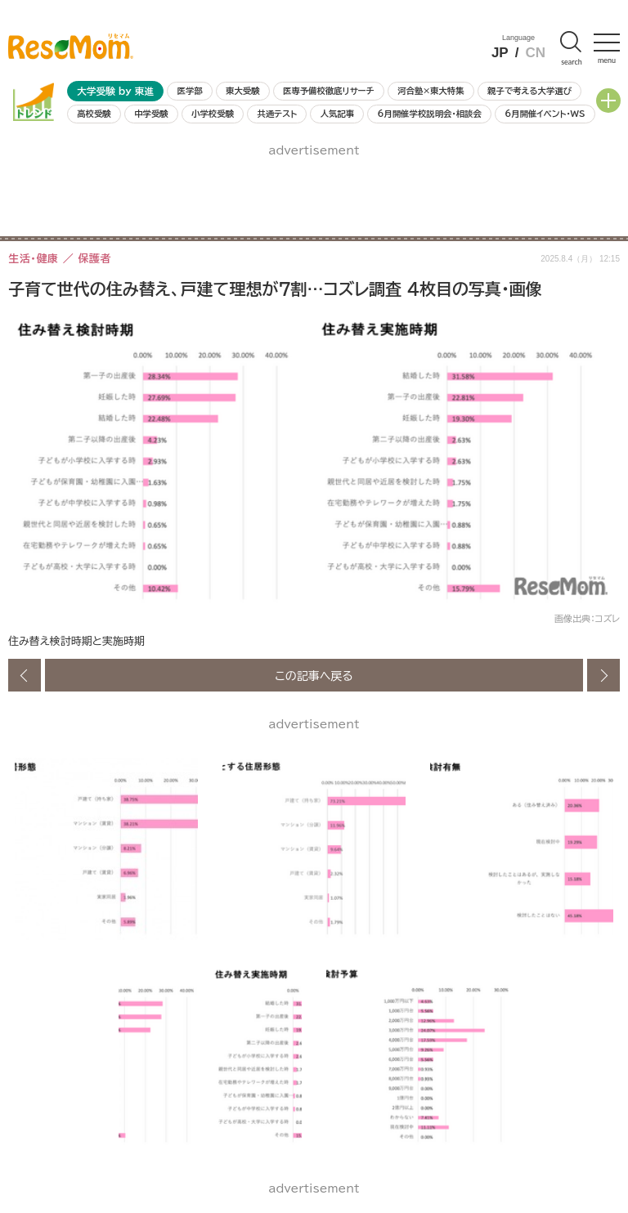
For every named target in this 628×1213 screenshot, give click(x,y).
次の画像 (603, 675)
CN (535, 52)
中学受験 (151, 114)
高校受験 (94, 114)
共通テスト (277, 114)
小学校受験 (212, 114)
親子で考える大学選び (529, 91)
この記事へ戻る (314, 675)
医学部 (190, 91)
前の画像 (24, 675)
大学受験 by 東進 (115, 91)
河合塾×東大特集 (430, 91)
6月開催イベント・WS (545, 114)
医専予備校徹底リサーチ (329, 91)
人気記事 (338, 114)
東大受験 (243, 91)
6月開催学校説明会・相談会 (429, 114)
